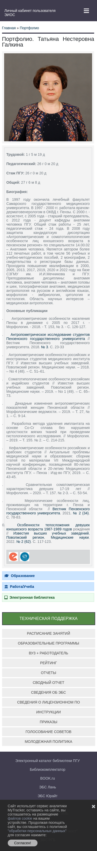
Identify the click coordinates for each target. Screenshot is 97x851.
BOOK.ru (47, 778)
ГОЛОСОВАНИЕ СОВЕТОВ (48, 732)
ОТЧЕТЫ (48, 673)
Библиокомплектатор (47, 769)
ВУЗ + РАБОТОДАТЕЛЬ (48, 653)
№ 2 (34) (81, 513)
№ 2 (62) (23, 541)
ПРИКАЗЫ (48, 722)
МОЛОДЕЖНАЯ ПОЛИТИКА (48, 741)
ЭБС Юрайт (47, 796)
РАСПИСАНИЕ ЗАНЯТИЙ (48, 633)
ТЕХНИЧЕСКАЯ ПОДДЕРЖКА (48, 618)
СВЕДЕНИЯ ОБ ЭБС (48, 692)
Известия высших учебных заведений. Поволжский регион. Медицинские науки (48, 535)
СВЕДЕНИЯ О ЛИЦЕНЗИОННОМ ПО (48, 702)
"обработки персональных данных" (37, 831)
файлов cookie (20, 818)
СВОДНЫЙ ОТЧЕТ (48, 682)
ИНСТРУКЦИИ (48, 712)
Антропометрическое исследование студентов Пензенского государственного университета (48, 336)
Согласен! (22, 843)
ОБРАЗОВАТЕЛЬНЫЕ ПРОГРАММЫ (48, 643)
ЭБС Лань (47, 787)
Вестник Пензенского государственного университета (48, 511)
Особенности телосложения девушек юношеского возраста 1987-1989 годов (48, 527)
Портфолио (29, 28)
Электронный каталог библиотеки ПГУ (47, 761)
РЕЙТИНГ (48, 663)
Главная (9, 28)
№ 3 (44, 347)
